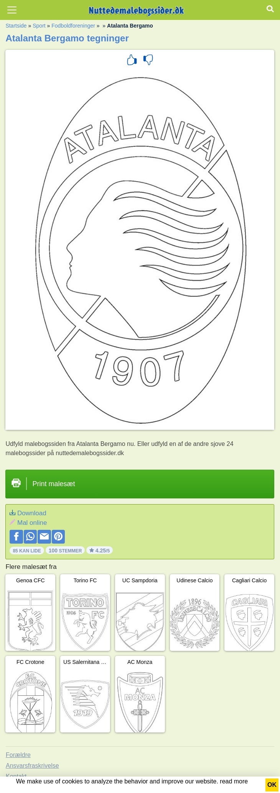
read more (234, 781)
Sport (39, 26)
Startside (15, 26)
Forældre (18, 755)
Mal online (32, 522)
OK (272, 785)
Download (31, 513)
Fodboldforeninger (73, 26)
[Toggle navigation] (12, 10)
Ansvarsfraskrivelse (32, 765)
